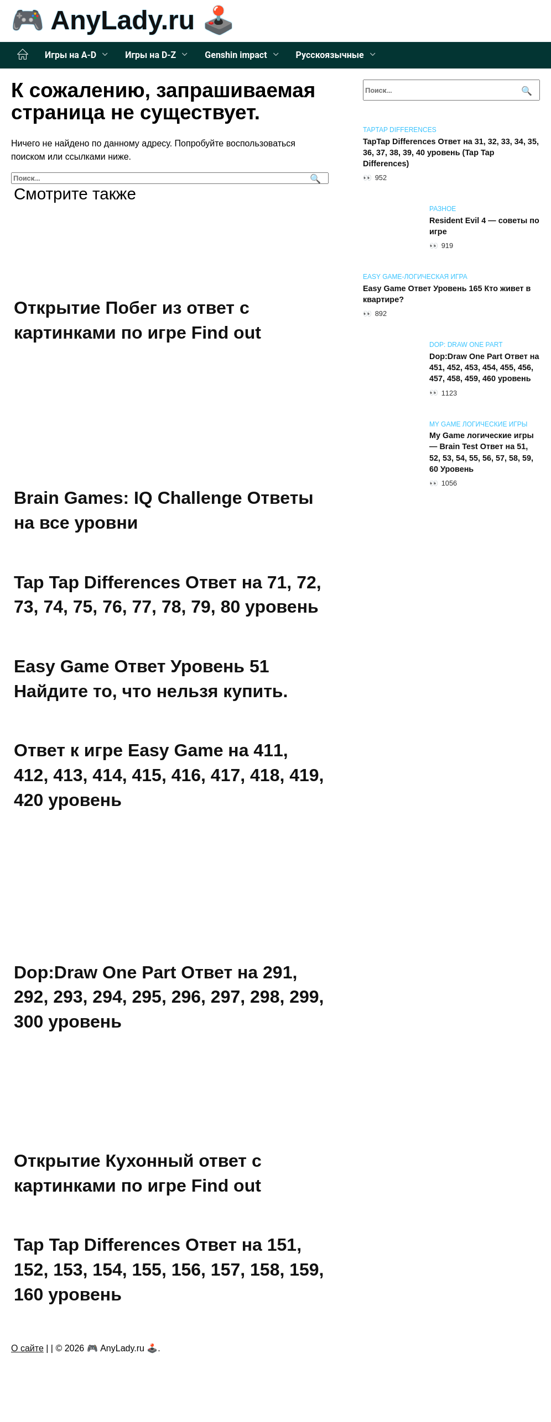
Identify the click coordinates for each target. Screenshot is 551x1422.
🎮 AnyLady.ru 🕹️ (123, 20)
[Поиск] (313, 178)
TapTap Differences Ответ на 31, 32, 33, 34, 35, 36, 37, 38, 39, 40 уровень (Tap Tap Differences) (451, 152)
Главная (22, 54)
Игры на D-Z (150, 55)
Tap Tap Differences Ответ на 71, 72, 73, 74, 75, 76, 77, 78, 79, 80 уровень (167, 594)
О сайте (27, 1348)
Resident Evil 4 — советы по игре (484, 226)
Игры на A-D (70, 55)
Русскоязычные (330, 55)
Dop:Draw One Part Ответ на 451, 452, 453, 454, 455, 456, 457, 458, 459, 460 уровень (484, 367)
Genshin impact (236, 55)
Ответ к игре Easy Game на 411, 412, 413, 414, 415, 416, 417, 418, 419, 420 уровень (169, 775)
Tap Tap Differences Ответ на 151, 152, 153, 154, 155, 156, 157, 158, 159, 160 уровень (169, 1269)
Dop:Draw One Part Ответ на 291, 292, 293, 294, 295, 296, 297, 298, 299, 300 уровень (169, 997)
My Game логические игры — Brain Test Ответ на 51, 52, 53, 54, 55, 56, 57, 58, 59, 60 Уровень (481, 452)
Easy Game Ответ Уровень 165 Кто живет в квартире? (447, 294)
